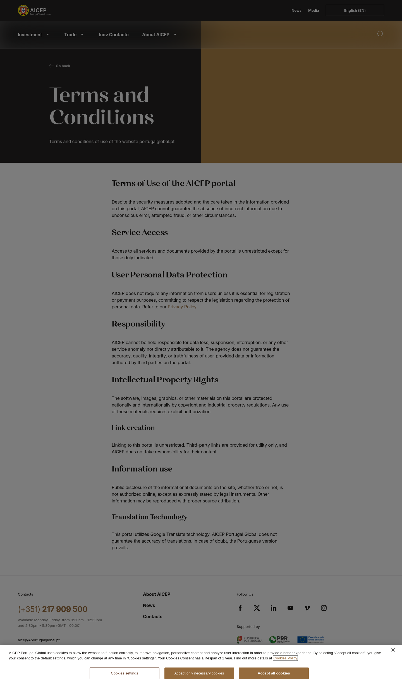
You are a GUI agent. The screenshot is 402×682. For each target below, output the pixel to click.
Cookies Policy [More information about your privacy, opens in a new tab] (285, 662)
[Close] (393, 654)
